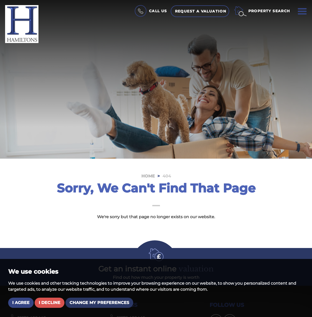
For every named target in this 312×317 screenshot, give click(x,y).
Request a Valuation (200, 11)
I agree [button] (21, 302)
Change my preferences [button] (99, 302)
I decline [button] (49, 302)
